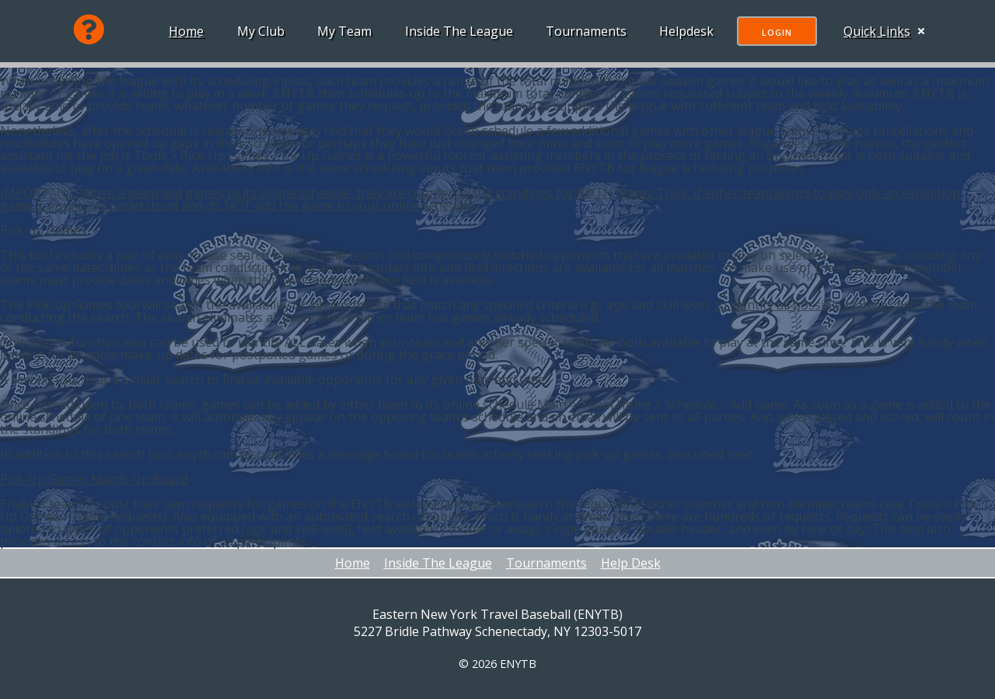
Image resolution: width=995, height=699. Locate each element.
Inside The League (456, 31)
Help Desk (631, 562)
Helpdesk (683, 31)
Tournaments (583, 31)
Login (774, 32)
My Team (341, 31)
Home (183, 31)
